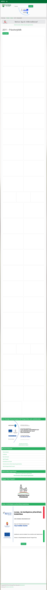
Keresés (30, 6)
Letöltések (5, 454)
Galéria (11, 18)
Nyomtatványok (6, 456)
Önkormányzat (6, 452)
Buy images (5, 33)
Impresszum (22, 585)
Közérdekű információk (7, 461)
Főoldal (7, 18)
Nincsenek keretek (23, 557)
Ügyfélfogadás (6, 459)
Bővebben (23, 543)
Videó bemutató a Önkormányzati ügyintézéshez (23, 24)
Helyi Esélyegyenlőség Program (9, 466)
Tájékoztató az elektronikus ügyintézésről (23, 473)
